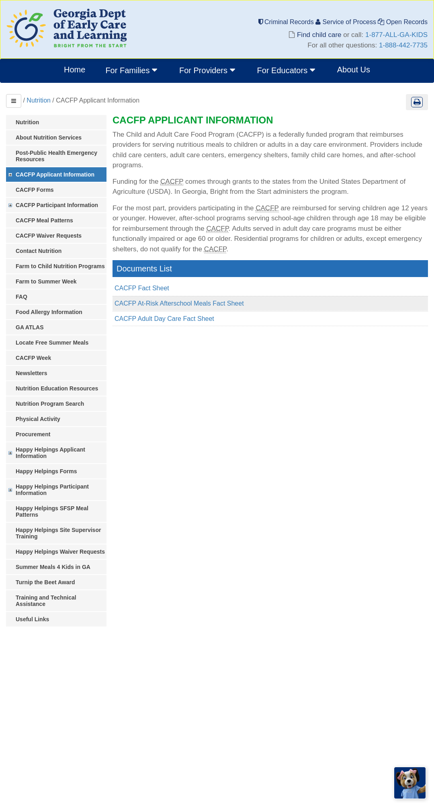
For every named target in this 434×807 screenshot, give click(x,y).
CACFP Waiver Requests (49, 235)
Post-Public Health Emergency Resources (56, 156)
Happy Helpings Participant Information (52, 489)
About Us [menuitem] (353, 69)
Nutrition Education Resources (57, 388)
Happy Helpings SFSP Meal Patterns (52, 511)
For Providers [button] (208, 70)
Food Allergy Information (49, 312)
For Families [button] (132, 70)
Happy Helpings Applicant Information (50, 452)
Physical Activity (38, 419)
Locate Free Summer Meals (52, 342)
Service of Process (346, 21)
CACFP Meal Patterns (44, 220)
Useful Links (32, 619)
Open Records (403, 21)
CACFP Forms (35, 190)
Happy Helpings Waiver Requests (60, 551)
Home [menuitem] (74, 69)
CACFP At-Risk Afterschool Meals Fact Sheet (179, 303)
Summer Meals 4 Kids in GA (53, 567)
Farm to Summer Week (46, 281)
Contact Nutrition (38, 251)
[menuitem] (132, 70)
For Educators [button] (287, 70)
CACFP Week (33, 358)
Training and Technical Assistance (46, 600)
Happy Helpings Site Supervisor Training (58, 533)
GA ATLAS (29, 327)
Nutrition (39, 100)
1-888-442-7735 (403, 45)
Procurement (33, 434)
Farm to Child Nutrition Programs (60, 266)
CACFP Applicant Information (55, 174)
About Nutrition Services (49, 137)
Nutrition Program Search (50, 403)
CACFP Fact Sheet (142, 288)
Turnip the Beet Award (45, 582)
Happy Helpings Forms (46, 471)
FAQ (21, 297)
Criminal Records (287, 21)
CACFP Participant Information (57, 205)
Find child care (319, 35)
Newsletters (31, 373)
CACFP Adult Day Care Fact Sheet (164, 318)
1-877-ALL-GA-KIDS (396, 35)
